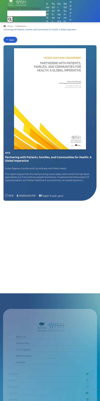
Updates (71, 12)
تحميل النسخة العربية (51, 196)
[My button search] (10, 19)
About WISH (47, 12)
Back (11, 40)
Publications (53, 12)
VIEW (9, 196)
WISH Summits (65, 12)
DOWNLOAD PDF (26, 196)
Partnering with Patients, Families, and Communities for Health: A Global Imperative (40, 29)
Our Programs (59, 12)
